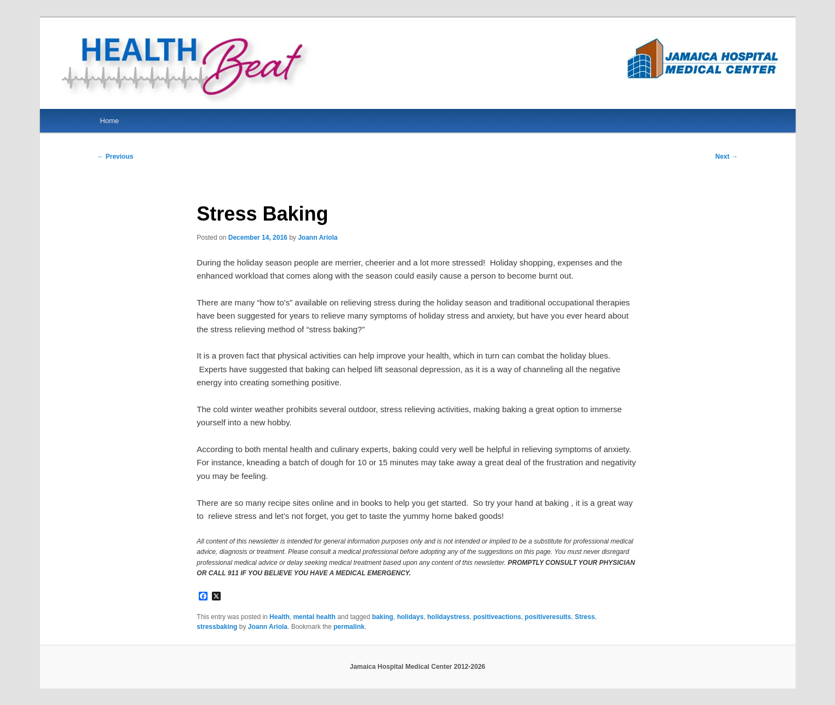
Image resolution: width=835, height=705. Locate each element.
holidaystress (448, 617)
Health (279, 617)
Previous (115, 156)
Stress (585, 617)
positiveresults (548, 617)
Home (109, 121)
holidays (410, 617)
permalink (349, 627)
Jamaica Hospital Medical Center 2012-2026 (417, 667)
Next (726, 156)
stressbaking (217, 627)
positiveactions (497, 617)
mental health (314, 617)
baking (383, 617)
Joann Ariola (317, 237)
